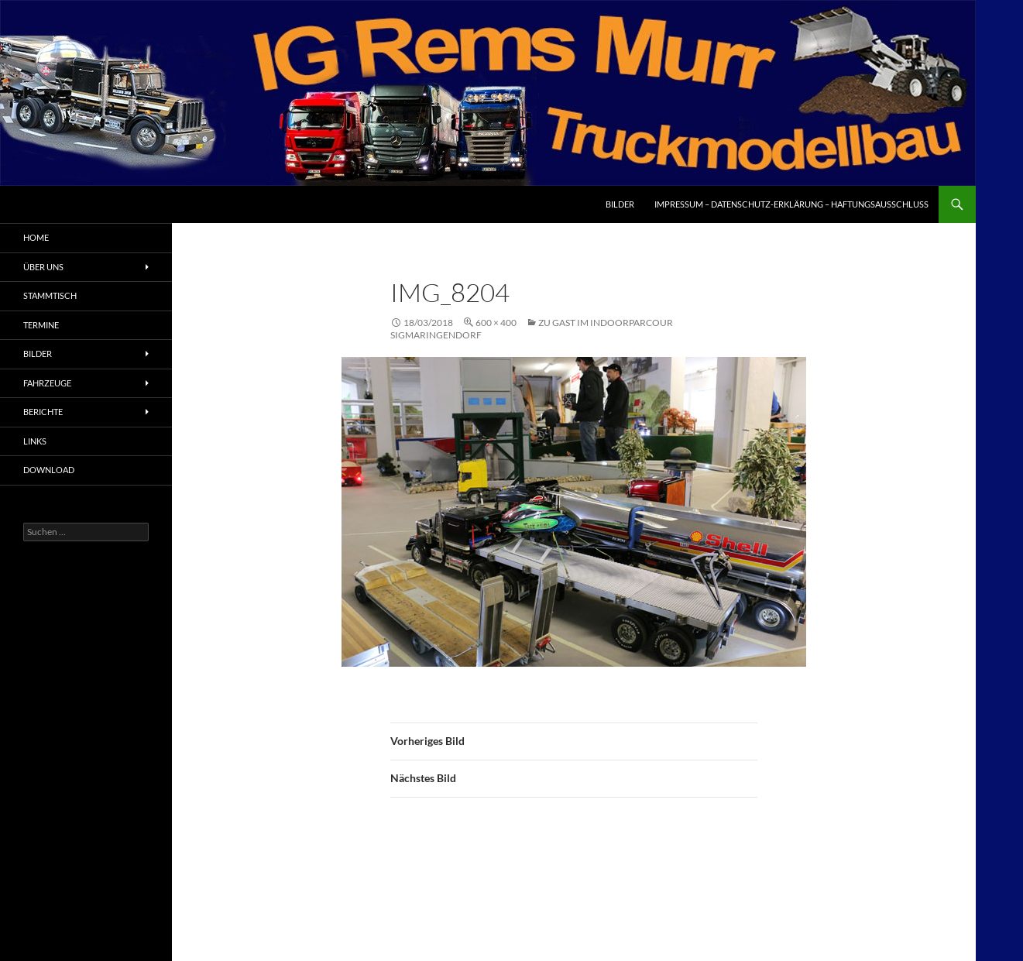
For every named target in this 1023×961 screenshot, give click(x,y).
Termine (41, 325)
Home (36, 237)
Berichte (43, 412)
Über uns (43, 267)
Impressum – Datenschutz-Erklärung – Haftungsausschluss (791, 204)
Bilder (620, 204)
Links (34, 441)
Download (48, 470)
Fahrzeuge (47, 383)
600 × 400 (496, 322)
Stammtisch (50, 295)
